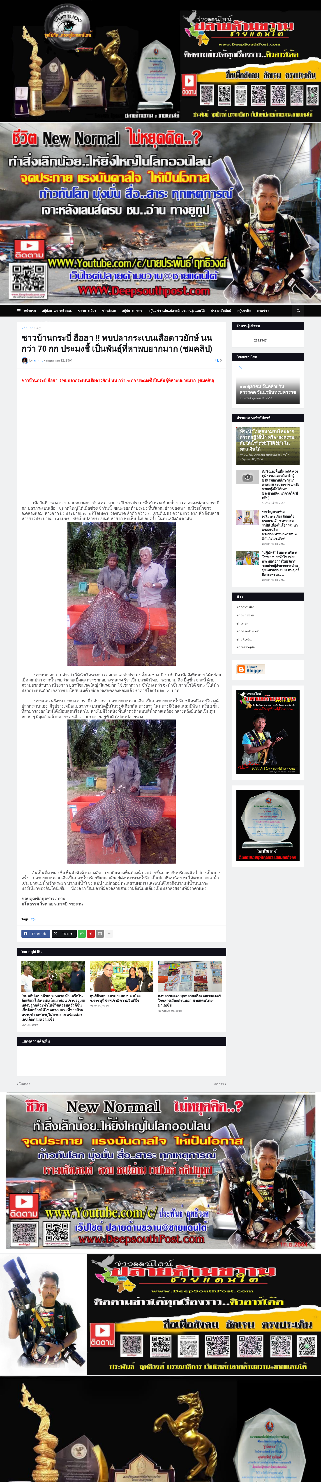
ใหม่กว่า (24, 1084)
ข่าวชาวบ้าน (245, 615)
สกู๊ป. (39, 328)
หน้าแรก (27, 328)
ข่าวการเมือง (245, 607)
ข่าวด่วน (242, 623)
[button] (20, 311)
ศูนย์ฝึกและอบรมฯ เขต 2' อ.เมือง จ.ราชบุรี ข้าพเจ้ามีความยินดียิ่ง (115, 998)
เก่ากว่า (219, 1084)
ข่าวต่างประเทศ (247, 631)
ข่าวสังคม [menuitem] (109, 310)
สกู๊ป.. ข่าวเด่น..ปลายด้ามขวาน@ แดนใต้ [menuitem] (176, 310)
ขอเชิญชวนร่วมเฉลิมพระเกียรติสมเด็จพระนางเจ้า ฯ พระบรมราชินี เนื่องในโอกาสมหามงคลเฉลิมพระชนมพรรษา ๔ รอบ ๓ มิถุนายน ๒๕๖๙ (280, 525)
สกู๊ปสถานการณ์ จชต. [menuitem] (57, 310)
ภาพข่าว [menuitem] (263, 310)
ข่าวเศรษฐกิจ (245, 647)
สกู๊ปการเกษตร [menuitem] (132, 310)
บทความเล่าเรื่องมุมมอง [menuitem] (43, 322)
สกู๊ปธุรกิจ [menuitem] (244, 310)
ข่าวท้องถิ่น (244, 639)
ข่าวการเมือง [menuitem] (87, 310)
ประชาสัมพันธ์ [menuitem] (221, 310)
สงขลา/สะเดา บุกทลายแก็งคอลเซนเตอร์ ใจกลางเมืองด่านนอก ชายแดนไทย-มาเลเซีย (189, 1001)
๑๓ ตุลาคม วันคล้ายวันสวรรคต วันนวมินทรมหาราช (268, 389)
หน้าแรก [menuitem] (30, 310)
